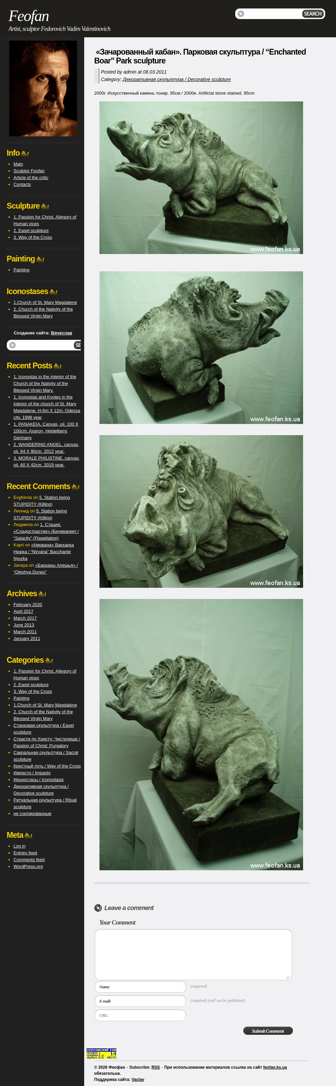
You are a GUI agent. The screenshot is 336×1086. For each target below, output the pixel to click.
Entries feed (25, 852)
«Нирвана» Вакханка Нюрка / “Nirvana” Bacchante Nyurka (44, 551)
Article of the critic (31, 177)
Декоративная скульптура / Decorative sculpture (177, 79)
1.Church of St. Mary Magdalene (45, 302)
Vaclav (138, 1079)
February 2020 (28, 604)
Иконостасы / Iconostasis (39, 779)
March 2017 (25, 618)
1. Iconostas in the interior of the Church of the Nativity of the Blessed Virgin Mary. (45, 383)
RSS (155, 1067)
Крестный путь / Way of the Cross (47, 766)
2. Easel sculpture (31, 230)
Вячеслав (61, 332)
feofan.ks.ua (275, 1067)
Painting (22, 269)
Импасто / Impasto (32, 772)
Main (18, 164)
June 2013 (24, 624)
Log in (19, 846)
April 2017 (24, 611)
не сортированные (32, 813)
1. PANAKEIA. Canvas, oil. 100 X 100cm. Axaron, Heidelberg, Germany (46, 431)
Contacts (22, 184)
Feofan (28, 15)
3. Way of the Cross (33, 237)
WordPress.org (28, 866)
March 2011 (25, 631)
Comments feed (29, 859)
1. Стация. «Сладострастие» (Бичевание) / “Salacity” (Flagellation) (46, 531)
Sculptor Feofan (29, 170)
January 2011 (27, 638)
